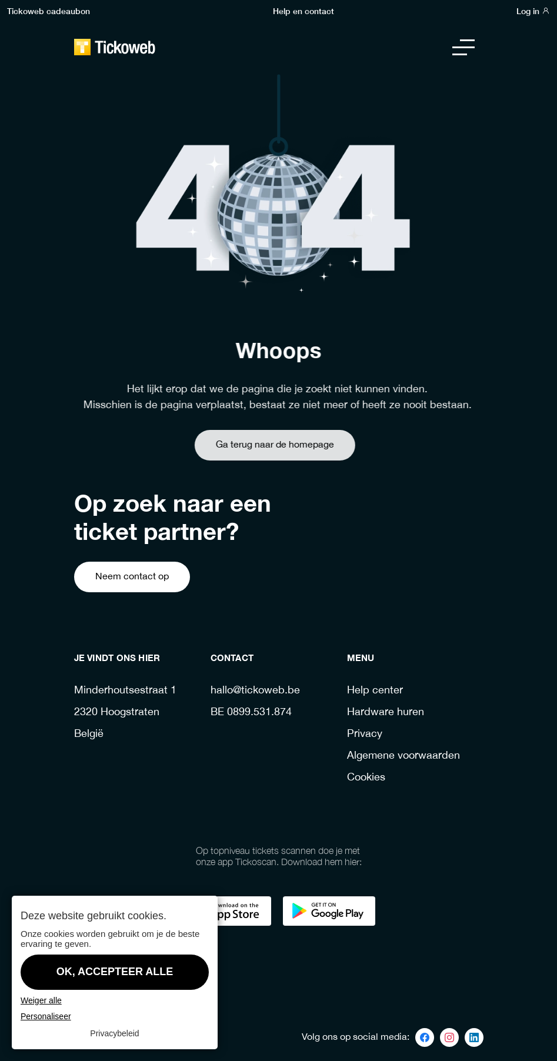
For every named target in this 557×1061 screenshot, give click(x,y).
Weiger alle (41, 1000)
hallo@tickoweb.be (255, 691)
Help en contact (303, 10)
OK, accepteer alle (115, 971)
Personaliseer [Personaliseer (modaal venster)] (46, 1016)
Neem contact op (132, 576)
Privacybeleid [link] (114, 1033)
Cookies (366, 778)
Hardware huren (385, 712)
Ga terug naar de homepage (254, 445)
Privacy (364, 734)
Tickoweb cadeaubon (48, 10)
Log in (533, 10)
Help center (375, 691)
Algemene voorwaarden (403, 756)
